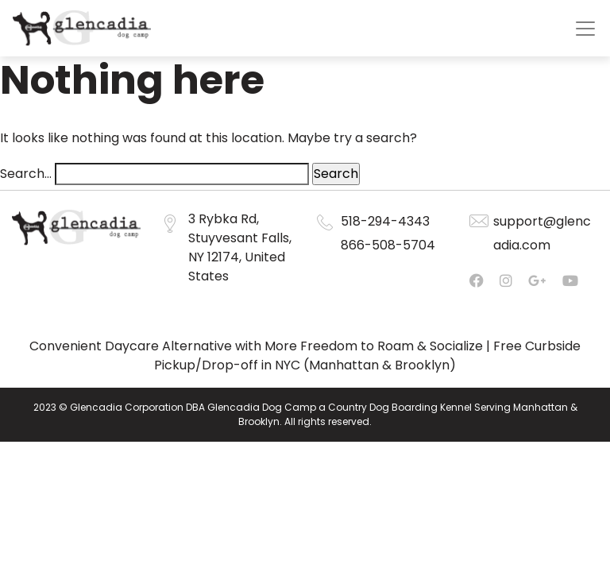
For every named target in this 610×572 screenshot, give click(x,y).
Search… (26, 173)
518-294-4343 (385, 221)
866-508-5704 (388, 245)
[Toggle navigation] (585, 29)
